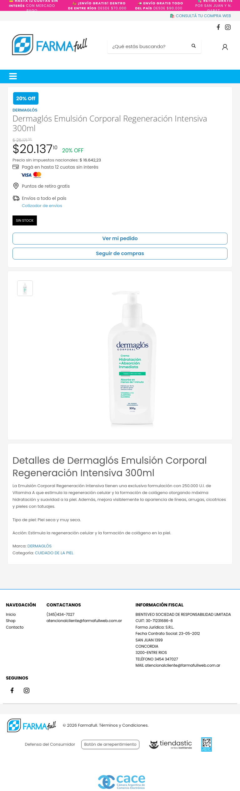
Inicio (11, 614)
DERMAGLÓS (40, 546)
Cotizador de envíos (42, 206)
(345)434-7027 (60, 614)
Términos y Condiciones (123, 725)
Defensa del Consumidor (50, 744)
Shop (11, 620)
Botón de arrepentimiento (110, 744)
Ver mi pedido (120, 238)
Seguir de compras (120, 253)
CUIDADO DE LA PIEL (54, 553)
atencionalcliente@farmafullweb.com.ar (84, 620)
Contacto (14, 627)
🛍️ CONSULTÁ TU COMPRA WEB (200, 16)
